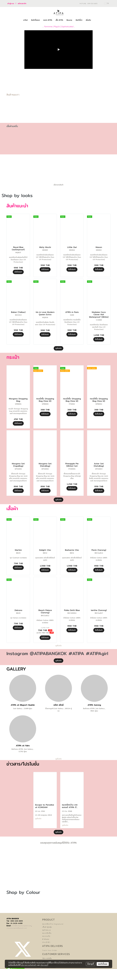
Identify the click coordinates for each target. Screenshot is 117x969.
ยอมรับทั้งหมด (102, 964)
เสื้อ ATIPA (59, 20)
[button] (95, 20)
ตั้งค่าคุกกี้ (90, 964)
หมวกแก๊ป (46, 936)
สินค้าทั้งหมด (35, 20)
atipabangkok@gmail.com (16, 928)
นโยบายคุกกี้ (44, 965)
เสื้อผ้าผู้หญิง (47, 927)
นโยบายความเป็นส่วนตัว (28, 965)
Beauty (69, 20)
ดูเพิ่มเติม (58, 348)
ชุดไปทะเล (46, 930)
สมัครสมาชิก (22, 3)
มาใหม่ (25, 20)
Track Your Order (49, 950)
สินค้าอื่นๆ (79, 20)
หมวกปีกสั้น (46, 933)
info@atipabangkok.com (21, 925)
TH (106, 3)
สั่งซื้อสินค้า (18, 272)
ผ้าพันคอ (45, 939)
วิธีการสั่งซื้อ (47, 958)
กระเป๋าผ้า (46, 942)
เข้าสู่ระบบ (10, 3)
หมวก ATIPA (47, 20)
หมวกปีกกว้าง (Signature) (53, 924)
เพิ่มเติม (88, 20)
